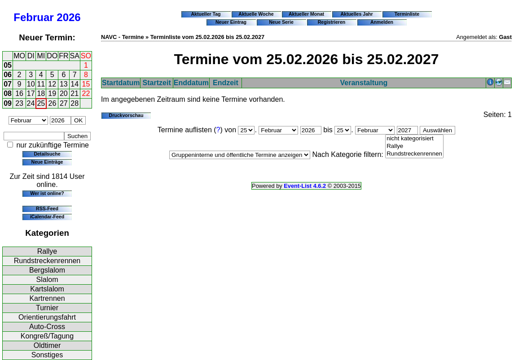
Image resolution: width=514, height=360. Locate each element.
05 (8, 65)
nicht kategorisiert (414, 139)
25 (41, 103)
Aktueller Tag (205, 14)
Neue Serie (281, 22)
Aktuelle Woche (255, 14)
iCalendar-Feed (47, 216)
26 (52, 103)
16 (19, 93)
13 (64, 84)
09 (8, 103)
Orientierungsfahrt (47, 317)
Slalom (47, 279)
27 (64, 103)
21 (74, 93)
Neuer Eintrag (230, 22)
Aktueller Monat (306, 14)
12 (52, 84)
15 (86, 84)
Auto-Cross (47, 326)
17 (31, 93)
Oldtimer (47, 345)
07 (8, 84)
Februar (33, 17)
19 (52, 93)
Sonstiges (47, 355)
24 (31, 103)
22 (86, 93)
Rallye (47, 251)
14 (74, 84)
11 (41, 84)
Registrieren (332, 22)
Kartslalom (47, 289)
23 (19, 103)
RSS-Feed (47, 208)
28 (74, 103)
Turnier (47, 308)
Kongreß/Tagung (47, 336)
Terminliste (407, 14)
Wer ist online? (47, 193)
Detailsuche (47, 153)
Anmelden (381, 22)
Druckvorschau (126, 115)
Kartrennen (47, 298)
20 (64, 93)
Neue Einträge (47, 162)
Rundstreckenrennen (47, 261)
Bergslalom (47, 270)
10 (31, 84)
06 (8, 74)
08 (8, 93)
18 (41, 93)
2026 (68, 17)
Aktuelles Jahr (356, 14)
